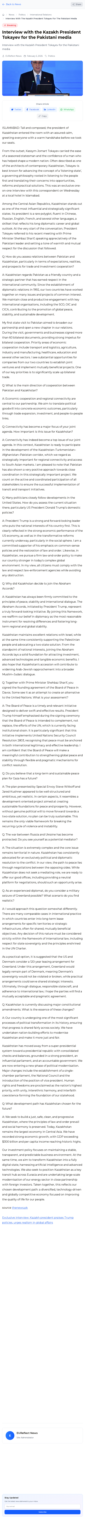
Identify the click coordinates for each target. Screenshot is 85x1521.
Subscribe (43, 1512)
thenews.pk (20, 1207)
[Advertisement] (42, 1471)
